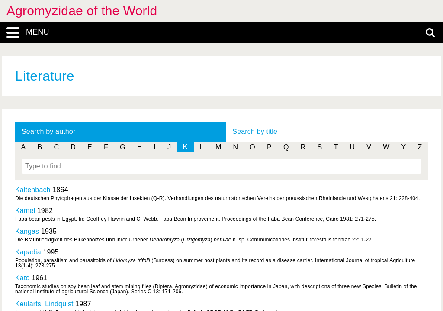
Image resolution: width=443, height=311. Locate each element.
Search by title (254, 131)
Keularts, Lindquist (44, 304)
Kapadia (28, 252)
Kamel (25, 210)
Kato (22, 278)
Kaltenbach (33, 190)
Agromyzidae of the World (81, 10)
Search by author (48, 131)
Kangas (27, 231)
